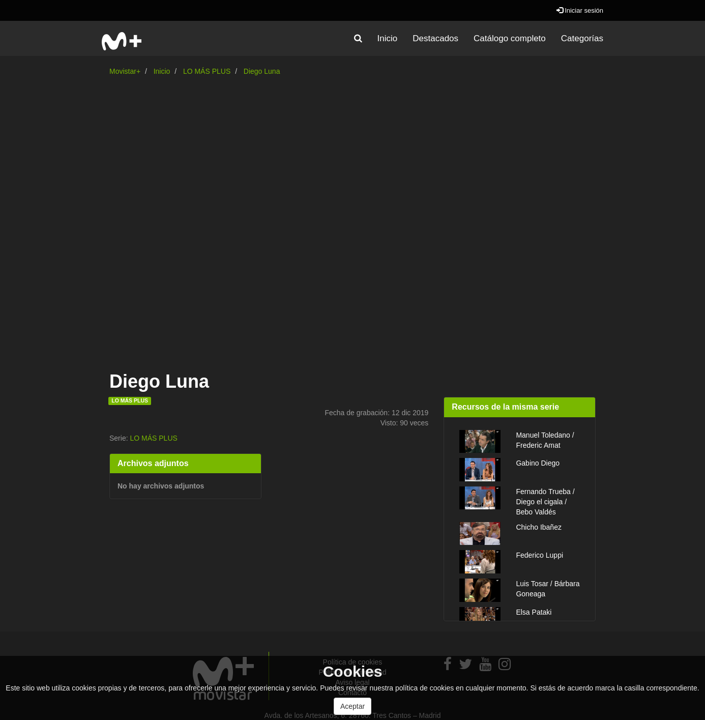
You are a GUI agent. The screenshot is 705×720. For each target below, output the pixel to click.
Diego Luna (262, 71)
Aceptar (352, 706)
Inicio (387, 38)
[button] (358, 38)
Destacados (435, 38)
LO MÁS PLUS (206, 71)
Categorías (582, 38)
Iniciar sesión (579, 10)
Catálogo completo (510, 38)
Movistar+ (124, 71)
